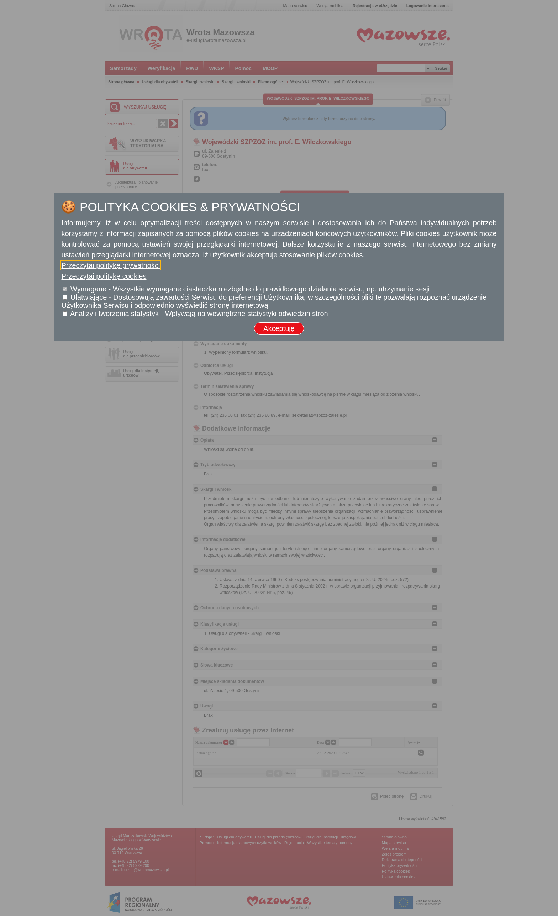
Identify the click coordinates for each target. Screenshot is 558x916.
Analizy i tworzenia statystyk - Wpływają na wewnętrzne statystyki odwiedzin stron (199, 313)
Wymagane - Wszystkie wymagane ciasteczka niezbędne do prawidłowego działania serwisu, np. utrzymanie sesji (250, 289)
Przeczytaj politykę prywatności (110, 265)
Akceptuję (279, 328)
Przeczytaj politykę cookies (103, 276)
